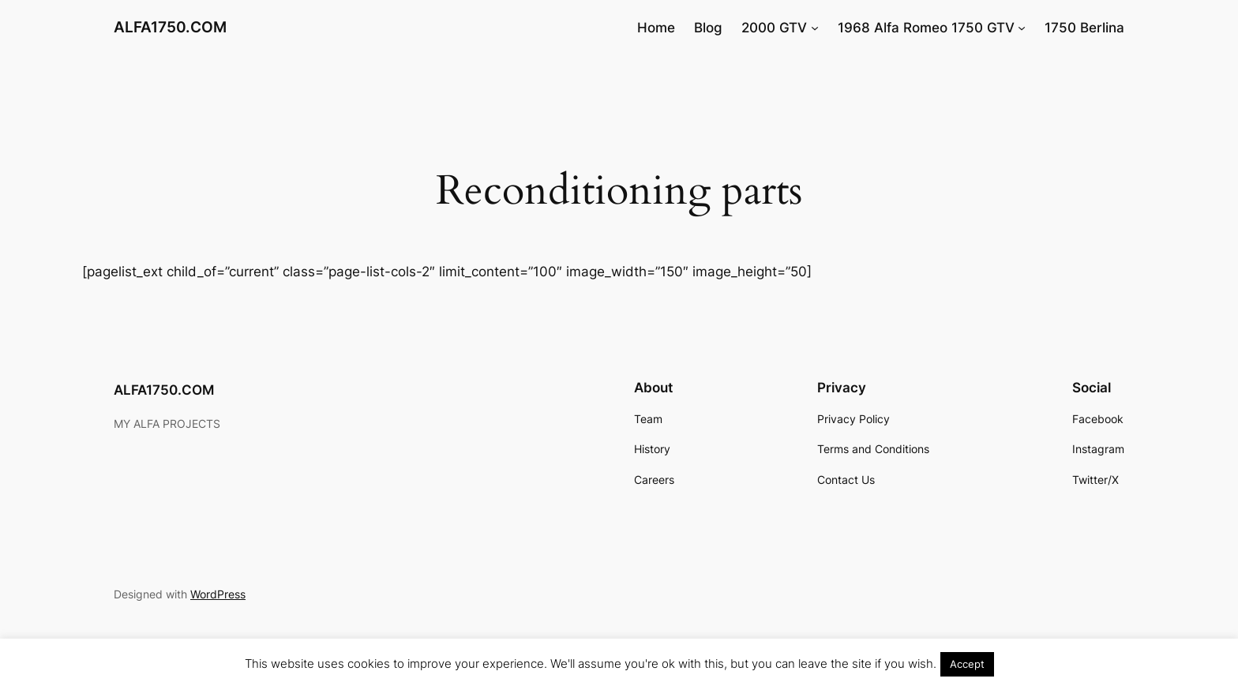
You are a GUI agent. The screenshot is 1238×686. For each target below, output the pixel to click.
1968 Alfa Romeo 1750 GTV (926, 28)
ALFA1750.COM (170, 26)
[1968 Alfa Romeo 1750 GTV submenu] (1022, 28)
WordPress (218, 594)
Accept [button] (967, 664)
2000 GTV (774, 28)
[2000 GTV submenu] (815, 28)
